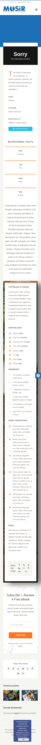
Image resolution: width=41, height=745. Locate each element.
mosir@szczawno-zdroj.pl (24, 2)
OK (23, 739)
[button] (5, 695)
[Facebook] (19, 565)
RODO (33, 730)
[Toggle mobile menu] (36, 9)
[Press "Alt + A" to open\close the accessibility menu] (38, 375)
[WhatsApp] (24, 568)
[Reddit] (28, 565)
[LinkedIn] (19, 568)
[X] (24, 565)
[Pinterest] (28, 568)
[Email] (26, 571)
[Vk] (19, 571)
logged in (17, 713)
